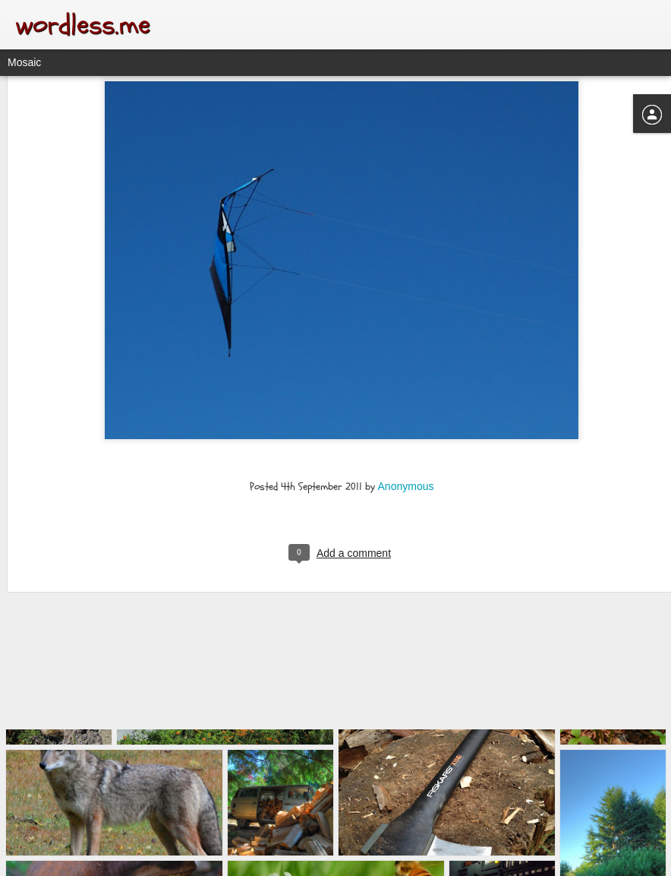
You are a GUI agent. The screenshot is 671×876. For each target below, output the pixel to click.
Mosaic (24, 62)
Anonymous (406, 410)
